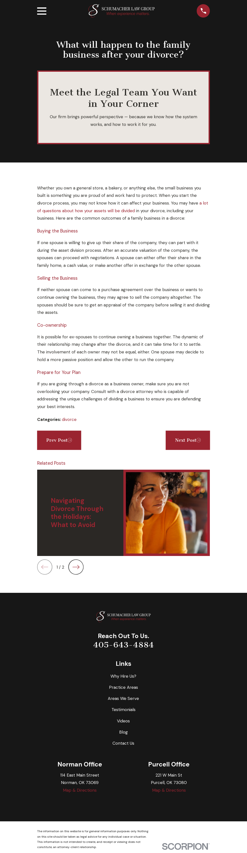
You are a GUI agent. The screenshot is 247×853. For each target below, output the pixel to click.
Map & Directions (80, 790)
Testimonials (123, 709)
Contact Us (123, 743)
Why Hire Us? (123, 676)
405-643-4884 (123, 644)
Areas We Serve (123, 698)
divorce (69, 419)
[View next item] (75, 567)
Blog (123, 732)
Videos (123, 721)
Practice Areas (123, 687)
